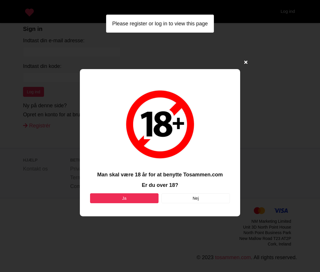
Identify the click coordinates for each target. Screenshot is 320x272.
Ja (124, 198)
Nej (196, 198)
